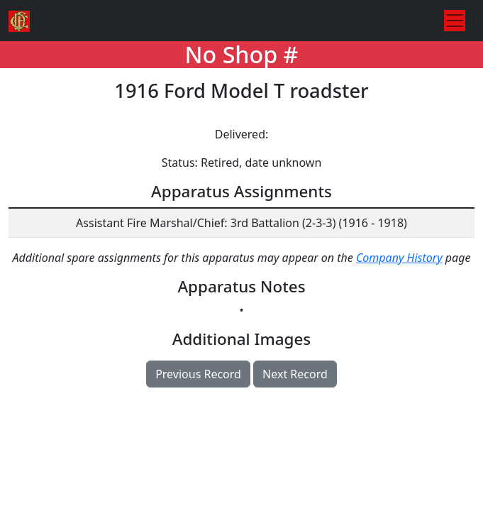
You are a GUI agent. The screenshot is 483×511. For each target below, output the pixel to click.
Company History (399, 257)
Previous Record (198, 374)
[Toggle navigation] (454, 20)
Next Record (295, 374)
